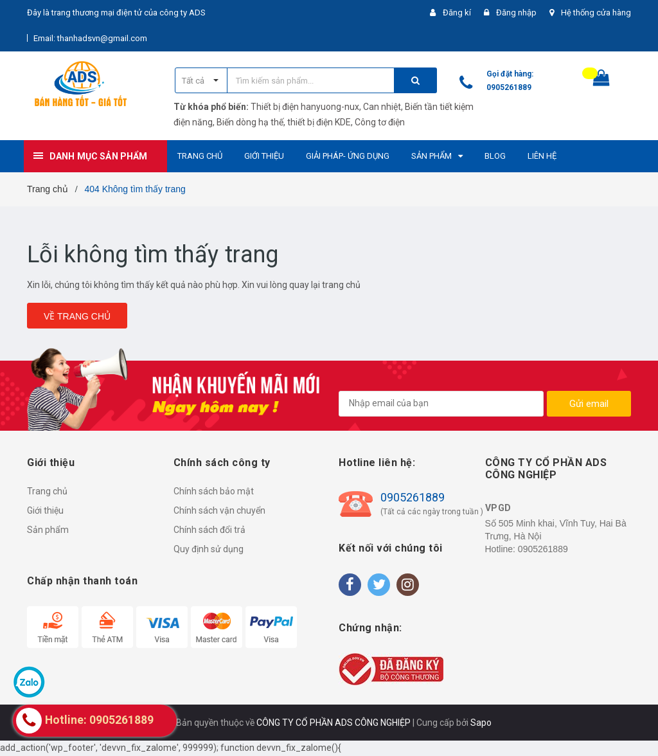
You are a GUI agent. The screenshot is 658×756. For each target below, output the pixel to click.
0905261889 (508, 87)
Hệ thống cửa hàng (596, 12)
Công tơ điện (380, 122)
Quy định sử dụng (208, 549)
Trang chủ (47, 491)
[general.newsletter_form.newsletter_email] (441, 404)
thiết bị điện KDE (319, 122)
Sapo (481, 722)
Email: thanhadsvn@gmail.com (90, 38)
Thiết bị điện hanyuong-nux (305, 107)
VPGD (498, 508)
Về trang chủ (77, 316)
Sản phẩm (48, 530)
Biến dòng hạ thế (250, 122)
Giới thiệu (45, 510)
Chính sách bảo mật (213, 491)
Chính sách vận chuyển (219, 510)
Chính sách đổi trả (209, 530)
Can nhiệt (382, 107)
